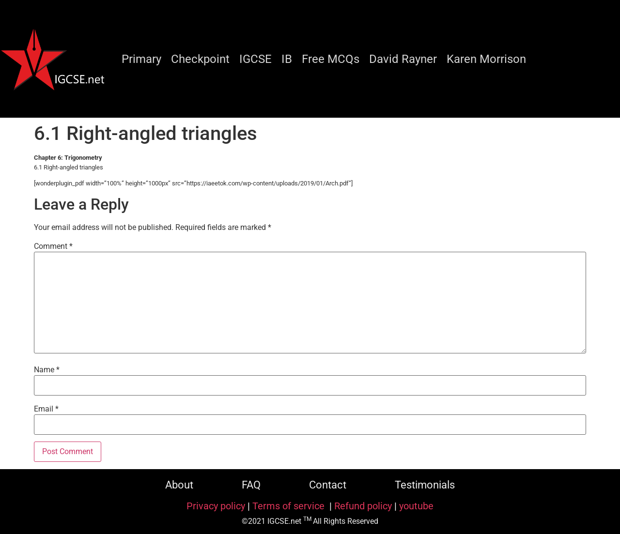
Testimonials (425, 485)
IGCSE (255, 59)
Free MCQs (330, 59)
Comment (53, 246)
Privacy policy (215, 506)
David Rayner (403, 59)
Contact (327, 485)
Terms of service (289, 506)
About (179, 485)
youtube (416, 506)
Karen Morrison (486, 59)
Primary (141, 59)
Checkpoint (200, 59)
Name (47, 370)
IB (286, 59)
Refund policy (363, 506)
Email (46, 409)
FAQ (251, 485)
